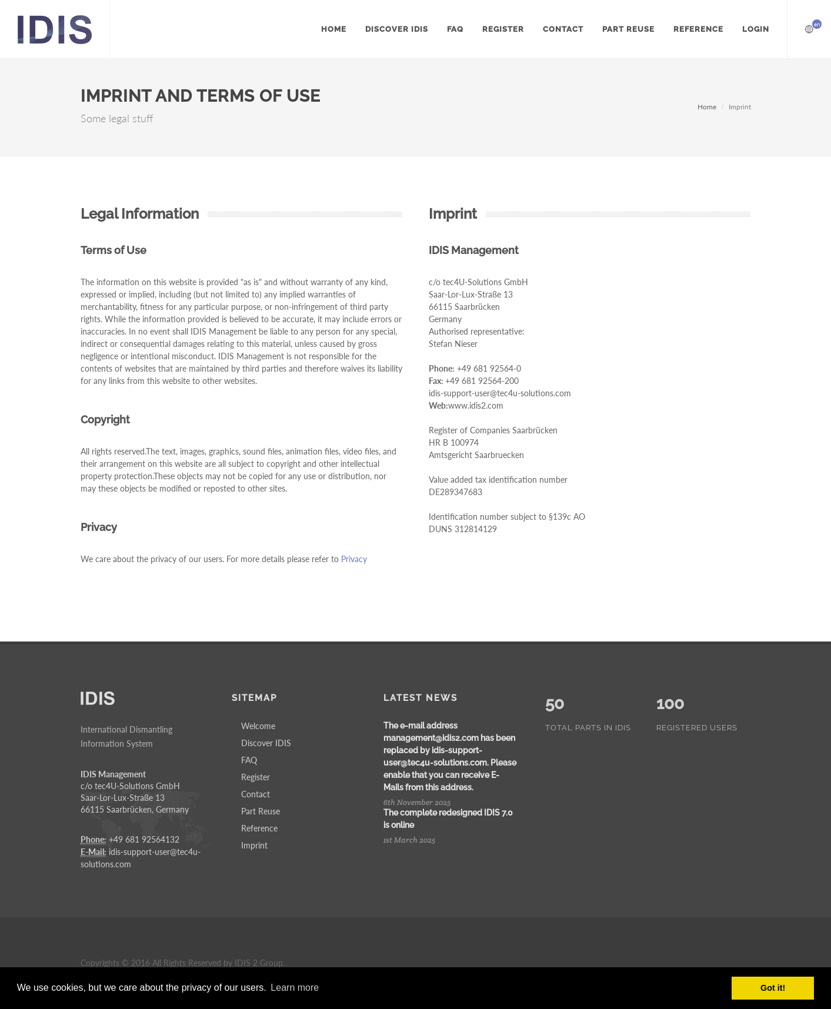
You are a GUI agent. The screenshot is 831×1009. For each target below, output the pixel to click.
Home (706, 106)
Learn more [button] (295, 988)
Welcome (258, 726)
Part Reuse (260, 811)
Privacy (354, 559)
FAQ (249, 760)
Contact (255, 794)
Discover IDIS (266, 743)
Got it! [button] (772, 988)
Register (255, 777)
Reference (259, 828)
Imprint (254, 845)
